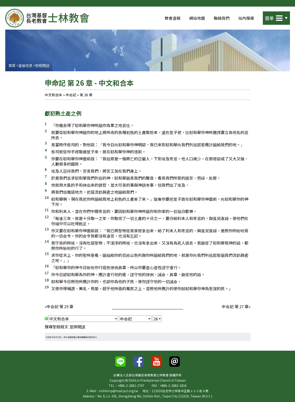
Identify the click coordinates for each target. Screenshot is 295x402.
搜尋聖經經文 (56, 326)
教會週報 (172, 18)
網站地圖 (197, 18)
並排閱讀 (77, 326)
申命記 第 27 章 (235, 306)
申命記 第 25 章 (60, 306)
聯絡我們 (222, 18)
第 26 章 (86, 94)
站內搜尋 (246, 18)
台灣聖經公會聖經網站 (77, 337)
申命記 (71, 94)
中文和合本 (53, 94)
